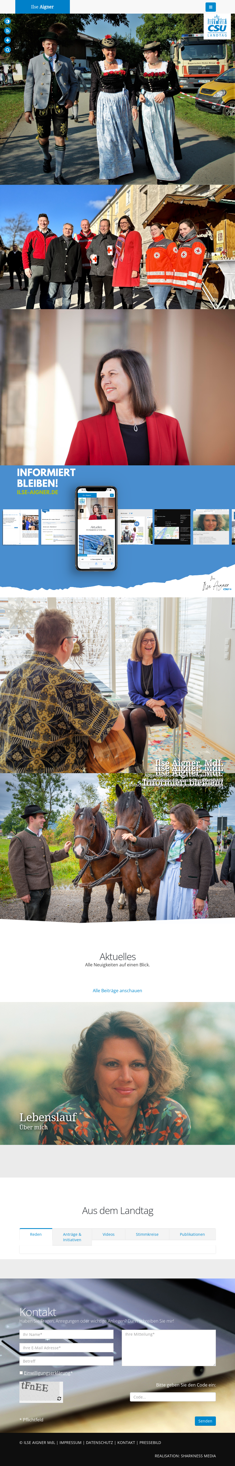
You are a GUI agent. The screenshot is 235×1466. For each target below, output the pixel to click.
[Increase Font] (7, 40)
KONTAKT (126, 1442)
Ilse (42, 7)
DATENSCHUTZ (99, 1442)
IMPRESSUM (71, 1442)
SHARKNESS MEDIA (198, 1455)
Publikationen (192, 1234)
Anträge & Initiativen (72, 1237)
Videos (109, 1234)
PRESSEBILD (150, 1442)
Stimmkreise (147, 1234)
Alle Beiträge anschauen (117, 991)
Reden (36, 1234)
